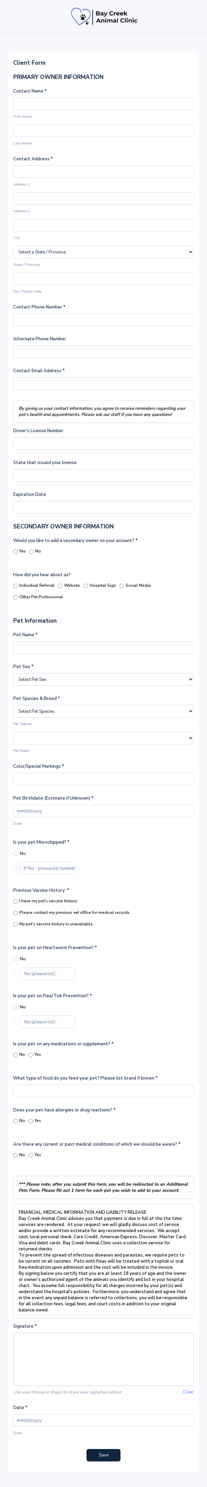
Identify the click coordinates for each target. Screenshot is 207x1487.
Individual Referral (34, 585)
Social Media (135, 585)
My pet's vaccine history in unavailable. (53, 924)
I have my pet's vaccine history (45, 901)
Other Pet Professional (38, 597)
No (35, 551)
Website (69, 585)
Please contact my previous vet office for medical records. (72, 913)
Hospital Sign (99, 585)
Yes (19, 551)
